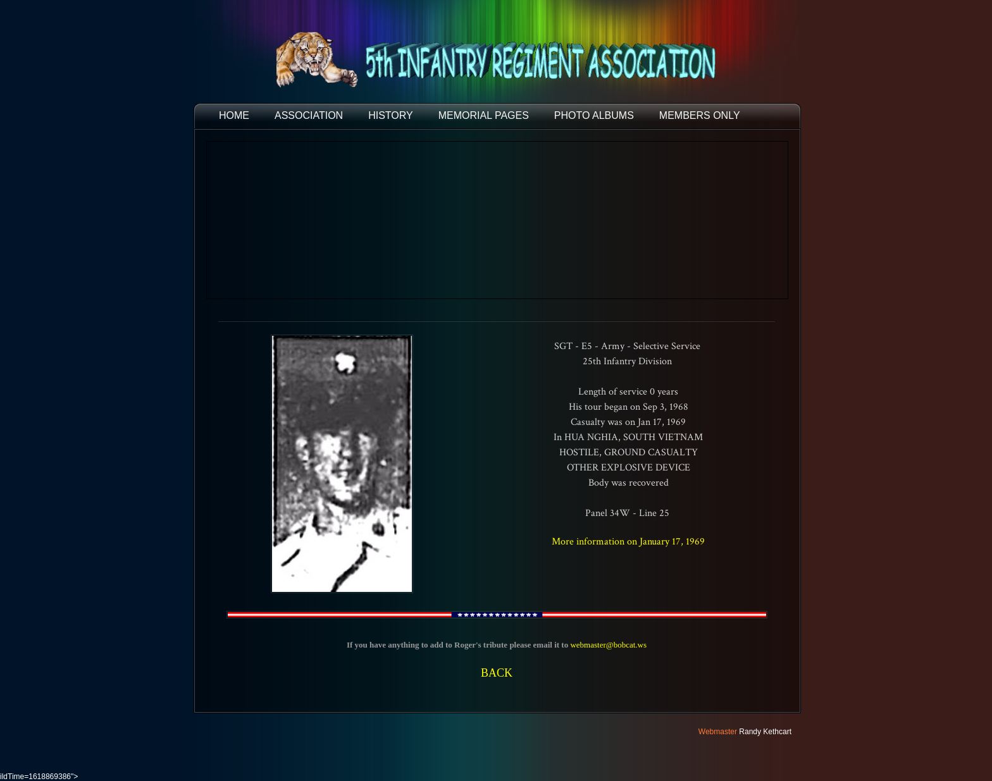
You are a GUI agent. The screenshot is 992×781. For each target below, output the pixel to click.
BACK (496, 673)
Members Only (699, 115)
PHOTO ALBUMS (594, 115)
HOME (234, 115)
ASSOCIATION (309, 115)
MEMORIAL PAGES (483, 115)
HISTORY (390, 115)
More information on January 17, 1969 (628, 541)
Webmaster (717, 731)
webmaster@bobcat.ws (608, 644)
